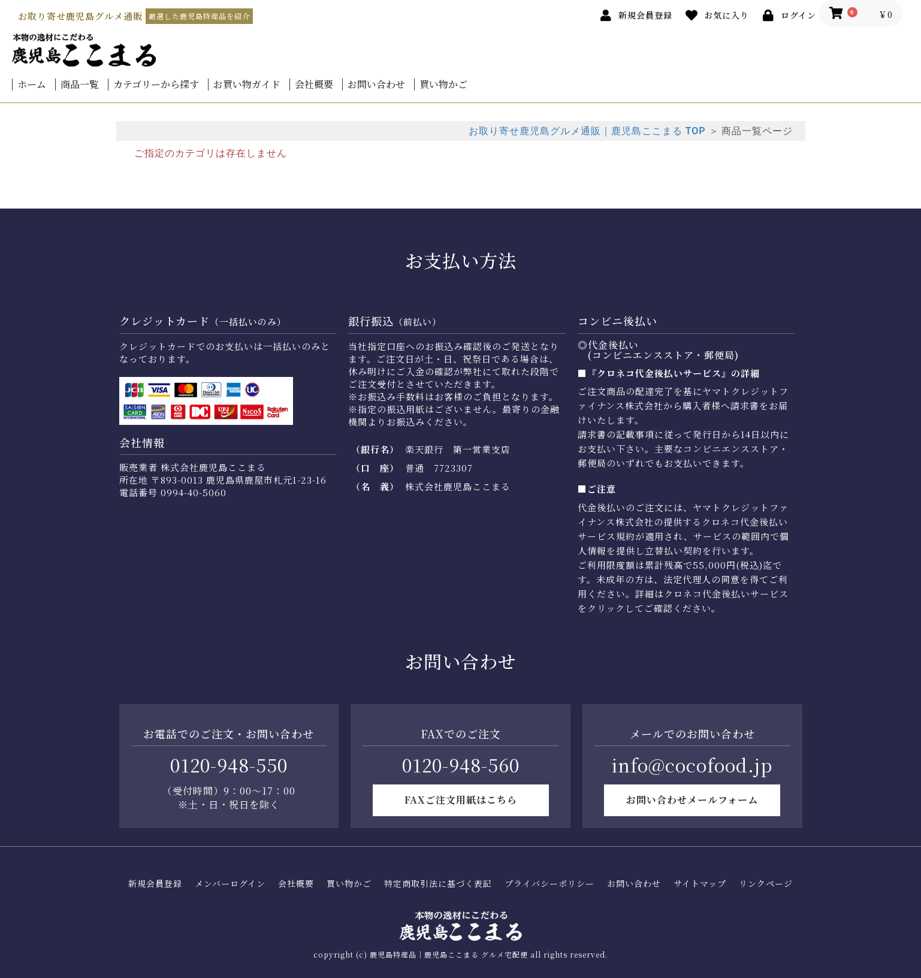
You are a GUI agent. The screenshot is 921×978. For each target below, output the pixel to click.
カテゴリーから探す (156, 84)
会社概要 (314, 84)
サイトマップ (700, 883)
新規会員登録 (155, 883)
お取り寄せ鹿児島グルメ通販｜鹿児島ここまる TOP (587, 131)
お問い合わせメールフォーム (692, 800)
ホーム (31, 84)
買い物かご (443, 84)
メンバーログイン (230, 883)
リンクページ (766, 883)
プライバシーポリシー (549, 883)
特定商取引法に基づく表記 (438, 883)
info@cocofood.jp (692, 764)
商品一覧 (80, 84)
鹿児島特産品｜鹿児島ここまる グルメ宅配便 (449, 954)
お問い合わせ (376, 84)
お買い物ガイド (246, 84)
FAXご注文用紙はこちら (460, 800)
